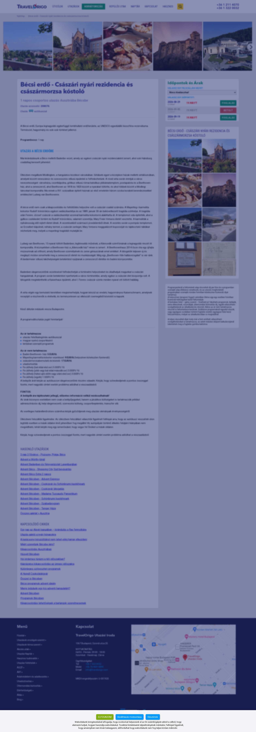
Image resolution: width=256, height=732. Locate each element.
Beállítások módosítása (130, 717)
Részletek (153, 717)
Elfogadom (105, 717)
